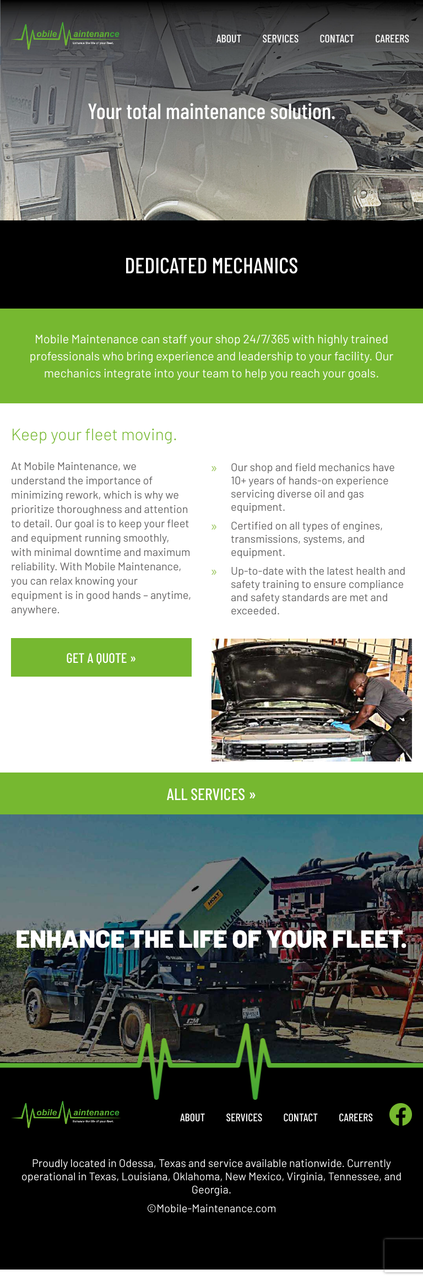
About (228, 38)
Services (281, 38)
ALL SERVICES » (211, 793)
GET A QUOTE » (101, 657)
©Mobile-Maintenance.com (211, 1207)
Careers (392, 38)
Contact (337, 38)
